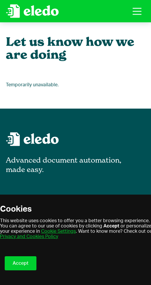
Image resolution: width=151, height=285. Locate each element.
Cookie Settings (58, 231)
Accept (20, 263)
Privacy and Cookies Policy (29, 236)
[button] (137, 11)
